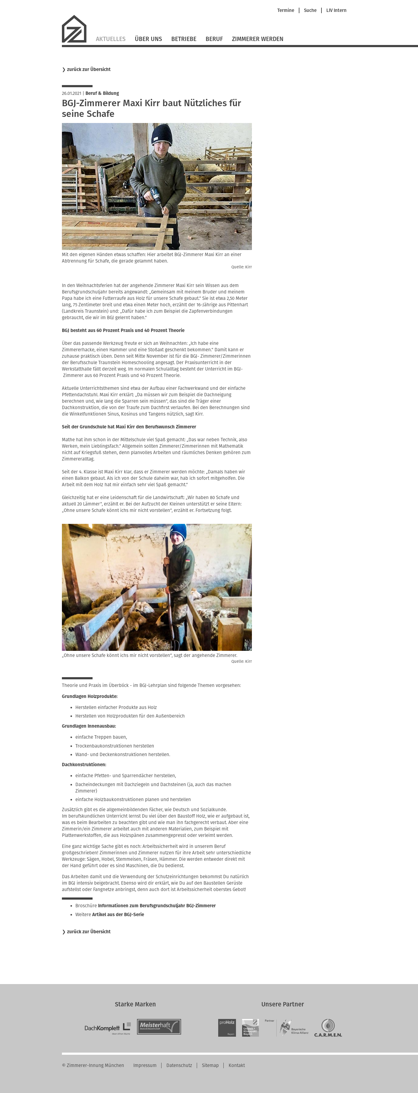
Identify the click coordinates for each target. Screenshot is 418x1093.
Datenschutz (179, 1065)
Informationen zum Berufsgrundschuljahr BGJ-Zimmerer (157, 905)
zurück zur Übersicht (89, 69)
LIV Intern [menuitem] (336, 10)
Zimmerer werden (257, 39)
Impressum (145, 1065)
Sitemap (210, 1065)
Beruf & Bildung (102, 93)
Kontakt (237, 1065)
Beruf (214, 39)
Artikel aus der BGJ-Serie (118, 914)
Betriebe (183, 39)
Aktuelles (111, 39)
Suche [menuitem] (310, 10)
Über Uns (148, 39)
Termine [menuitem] (285, 10)
